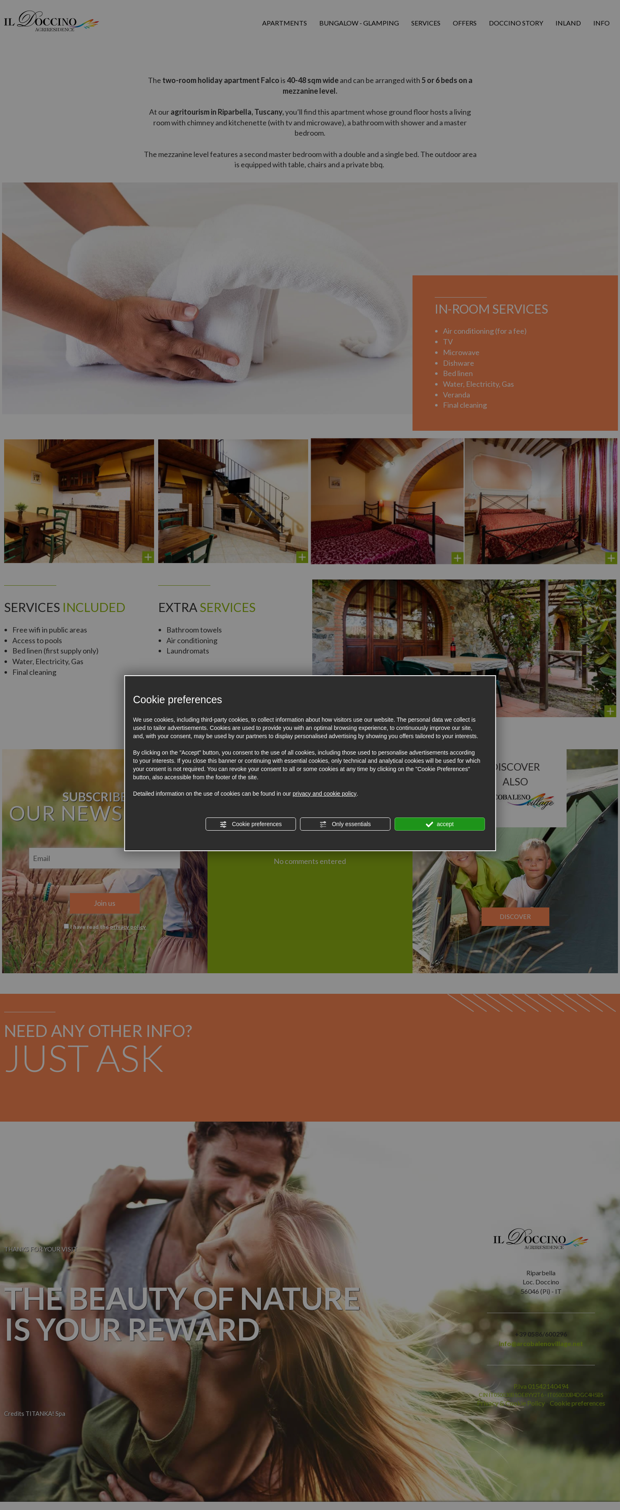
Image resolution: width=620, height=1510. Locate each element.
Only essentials (345, 824)
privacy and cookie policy (325, 793)
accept (440, 824)
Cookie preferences (251, 824)
